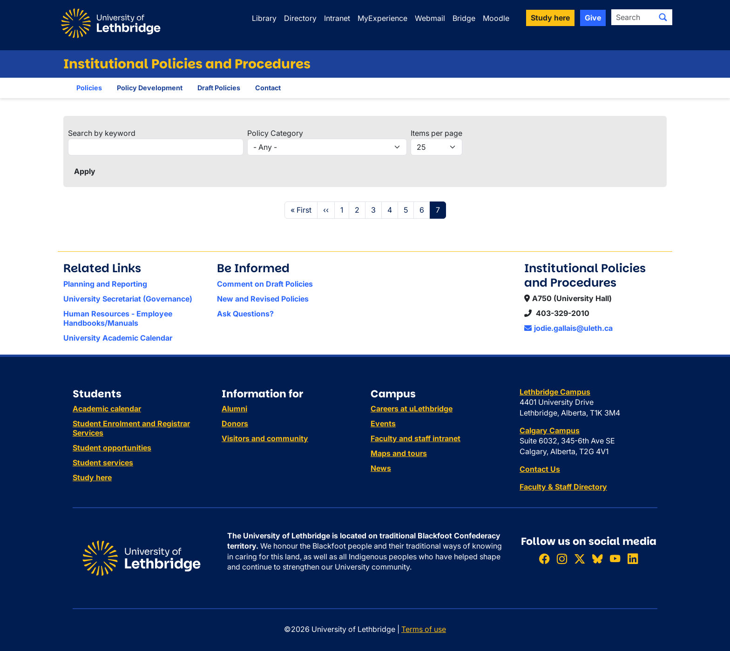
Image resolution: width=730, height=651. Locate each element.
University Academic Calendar (117, 337)
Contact (268, 88)
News (381, 468)
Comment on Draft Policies (265, 284)
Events (383, 423)
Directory (300, 18)
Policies (89, 88)
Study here (92, 477)
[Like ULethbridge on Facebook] (544, 558)
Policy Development (149, 88)
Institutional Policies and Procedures (187, 64)
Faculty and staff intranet (415, 438)
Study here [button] (550, 17)
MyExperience (382, 18)
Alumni (234, 408)
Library (264, 18)
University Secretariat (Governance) (127, 298)
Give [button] (593, 17)
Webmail (430, 18)
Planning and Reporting (105, 284)
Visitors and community (265, 438)
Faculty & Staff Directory (563, 486)
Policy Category (275, 133)
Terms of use (423, 629)
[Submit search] (663, 17)
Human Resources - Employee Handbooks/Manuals (117, 318)
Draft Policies (218, 88)
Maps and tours (399, 453)
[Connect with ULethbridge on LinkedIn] (632, 558)
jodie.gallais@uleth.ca (568, 328)
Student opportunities (112, 447)
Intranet (337, 18)
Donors (235, 423)
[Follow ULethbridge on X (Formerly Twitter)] (579, 558)
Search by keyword (101, 133)
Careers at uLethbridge (412, 408)
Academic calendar (107, 408)
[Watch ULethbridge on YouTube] (615, 558)
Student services (103, 462)
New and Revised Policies (263, 298)
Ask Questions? (245, 313)
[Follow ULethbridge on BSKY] (597, 558)
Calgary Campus (550, 430)
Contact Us (540, 469)
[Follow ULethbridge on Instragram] (561, 558)
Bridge (464, 18)
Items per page (436, 133)
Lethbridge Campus (555, 391)
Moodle (496, 18)
